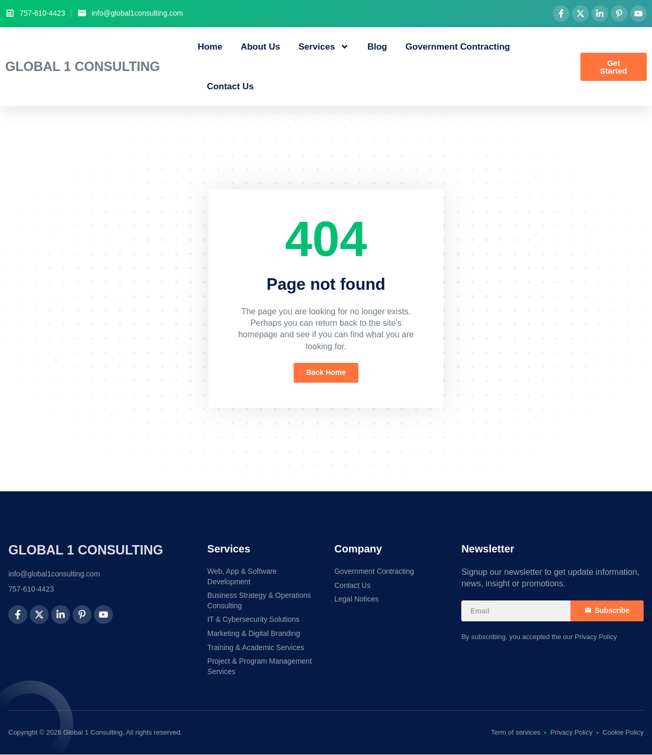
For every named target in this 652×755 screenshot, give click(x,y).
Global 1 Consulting (82, 66)
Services (323, 46)
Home (209, 47)
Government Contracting (457, 47)
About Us (261, 47)
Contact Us (230, 86)
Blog (377, 47)
